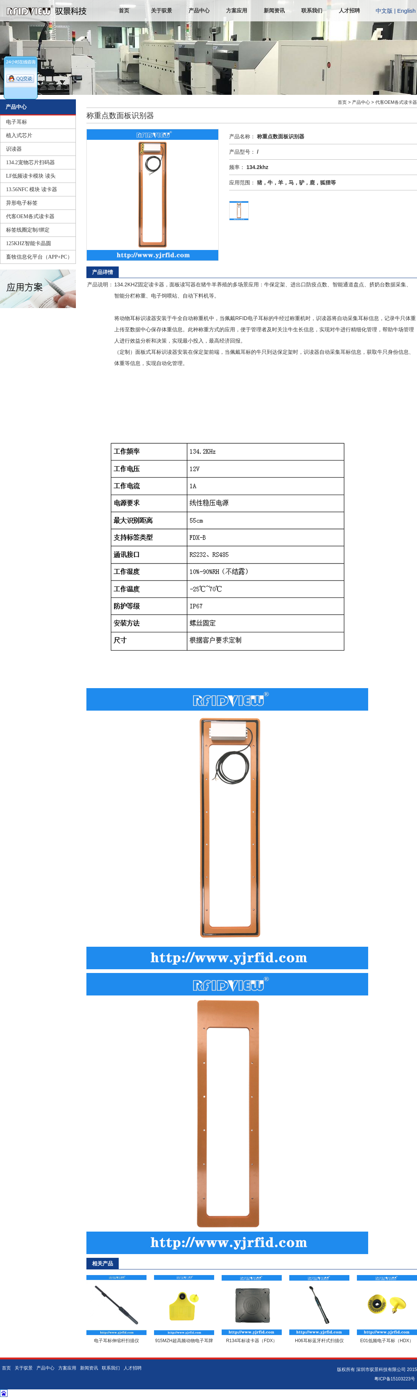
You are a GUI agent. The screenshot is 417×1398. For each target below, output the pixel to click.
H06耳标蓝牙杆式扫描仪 (319, 1340)
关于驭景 (161, 10)
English (406, 10)
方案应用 (236, 10)
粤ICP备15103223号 (394, 1379)
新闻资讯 (274, 10)
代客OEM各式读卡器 (396, 102)
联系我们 (311, 10)
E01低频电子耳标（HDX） (387, 1340)
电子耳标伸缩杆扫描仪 (116, 1340)
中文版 (384, 10)
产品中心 (199, 10)
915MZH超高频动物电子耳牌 (184, 1340)
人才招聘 (349, 10)
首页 (124, 10)
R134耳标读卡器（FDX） (252, 1340)
